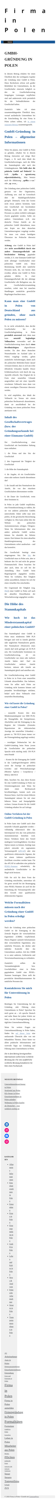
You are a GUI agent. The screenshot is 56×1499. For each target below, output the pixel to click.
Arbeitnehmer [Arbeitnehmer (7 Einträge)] (11, 1356)
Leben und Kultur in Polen (11, 1265)
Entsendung (11, 1207)
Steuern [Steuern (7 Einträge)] (8, 1477)
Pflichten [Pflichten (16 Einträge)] (10, 1457)
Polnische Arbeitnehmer (11, 1296)
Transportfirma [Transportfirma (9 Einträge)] (12, 1481)
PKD (6, 591)
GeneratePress (34, 1497)
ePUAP (22, 851)
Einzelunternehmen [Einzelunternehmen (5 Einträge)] (13, 1370)
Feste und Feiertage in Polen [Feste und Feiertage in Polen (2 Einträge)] (8, 1378)
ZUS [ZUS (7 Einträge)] (7, 1488)
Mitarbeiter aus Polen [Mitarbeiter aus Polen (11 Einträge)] (10, 1447)
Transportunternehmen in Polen (11, 1326)
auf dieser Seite (23, 1033)
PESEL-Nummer (11, 866)
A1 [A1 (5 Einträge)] (6, 1353)
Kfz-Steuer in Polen (12, 1093)
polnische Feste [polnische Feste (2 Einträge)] (8, 1462)
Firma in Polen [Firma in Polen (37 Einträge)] (9, 1390)
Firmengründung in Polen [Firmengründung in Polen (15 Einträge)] (14, 1414)
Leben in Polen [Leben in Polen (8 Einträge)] (9, 1440)
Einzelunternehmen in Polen (11, 1192)
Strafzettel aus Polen (12, 1090)
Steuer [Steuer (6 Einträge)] (7, 1474)
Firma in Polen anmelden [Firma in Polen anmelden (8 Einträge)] (9, 1404)
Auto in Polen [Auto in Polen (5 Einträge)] (8, 1362)
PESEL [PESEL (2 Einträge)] (7, 1454)
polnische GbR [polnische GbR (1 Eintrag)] (8, 1466)
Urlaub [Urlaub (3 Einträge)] (7, 1485)
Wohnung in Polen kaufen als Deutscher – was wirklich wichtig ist (14, 1106)
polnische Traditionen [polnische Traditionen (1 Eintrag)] (7, 1470)
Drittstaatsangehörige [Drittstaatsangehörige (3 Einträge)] (12, 1367)
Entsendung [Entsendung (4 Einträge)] (9, 1373)
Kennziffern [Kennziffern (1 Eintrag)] (8, 1435)
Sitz (29, 555)
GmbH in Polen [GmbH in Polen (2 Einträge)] (7, 1430)
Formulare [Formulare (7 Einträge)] (9, 1426)
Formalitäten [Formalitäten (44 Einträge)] (13, 1421)
